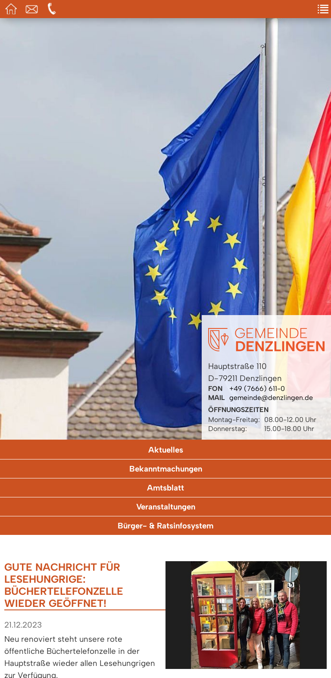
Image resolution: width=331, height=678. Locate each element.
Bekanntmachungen (165, 469)
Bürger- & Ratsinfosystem (165, 526)
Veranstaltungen (165, 507)
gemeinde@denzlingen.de (271, 398)
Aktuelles (165, 450)
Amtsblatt (165, 488)
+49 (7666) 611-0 (257, 388)
